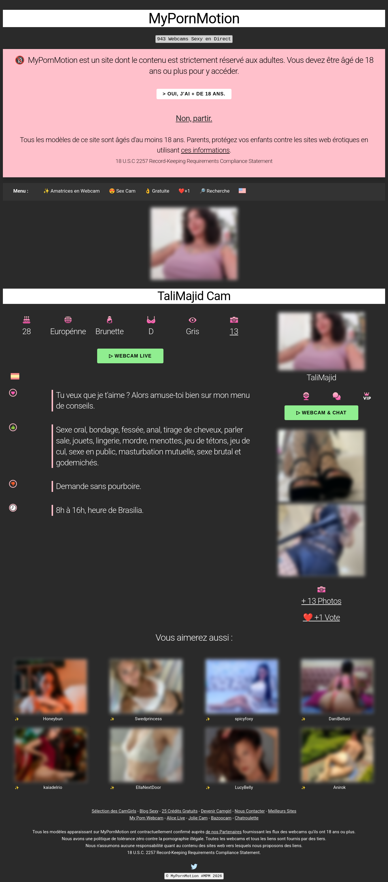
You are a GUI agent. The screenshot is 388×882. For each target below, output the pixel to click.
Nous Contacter (250, 811)
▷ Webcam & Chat (321, 412)
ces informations (205, 150)
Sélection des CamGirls (114, 811)
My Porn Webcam (146, 818)
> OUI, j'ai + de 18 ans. (194, 94)
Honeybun (53, 718)
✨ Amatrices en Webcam (71, 191)
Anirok (339, 787)
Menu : (20, 191)
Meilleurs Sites (282, 811)
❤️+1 (184, 191)
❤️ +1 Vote (321, 617)
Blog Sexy (149, 811)
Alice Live (176, 818)
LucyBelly (244, 787)
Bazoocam (221, 818)
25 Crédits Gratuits (179, 811)
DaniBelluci (339, 718)
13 (234, 331)
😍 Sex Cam (122, 191)
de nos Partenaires (224, 831)
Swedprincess (148, 718)
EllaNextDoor (148, 787)
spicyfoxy (244, 718)
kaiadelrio (53, 787)
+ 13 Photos (322, 601)
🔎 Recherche (214, 191)
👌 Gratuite (157, 191)
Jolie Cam (198, 818)
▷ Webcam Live (130, 355)
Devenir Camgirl (216, 811)
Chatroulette (247, 818)
